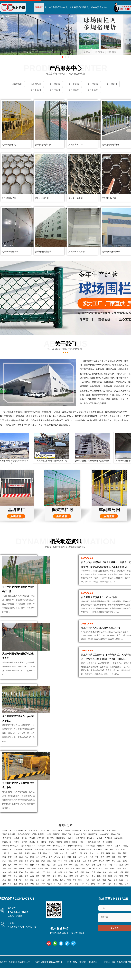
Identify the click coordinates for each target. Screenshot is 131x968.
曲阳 (10, 880)
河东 (119, 857)
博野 (26, 880)
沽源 (104, 880)
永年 (26, 872)
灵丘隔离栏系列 (60, 11)
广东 (123, 849)
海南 (15, 853)
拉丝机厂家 (6, 830)
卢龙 (84, 868)
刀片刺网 (108, 838)
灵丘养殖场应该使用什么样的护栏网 (99, 597)
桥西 (89, 861)
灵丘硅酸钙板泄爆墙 (111, 251)
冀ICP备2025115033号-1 (52, 962)
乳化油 (86, 830)
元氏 (43, 865)
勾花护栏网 (80, 838)
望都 (121, 876)
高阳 (104, 876)
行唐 (4, 865)
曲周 (60, 872)
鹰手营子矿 (51, 884)
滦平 (71, 884)
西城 (26, 857)
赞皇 (26, 865)
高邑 (15, 865)
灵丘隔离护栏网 (75, 145)
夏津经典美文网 (98, 830)
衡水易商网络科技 (124, 962)
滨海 (54, 861)
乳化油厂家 (44, 830)
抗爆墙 (117, 846)
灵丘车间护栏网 (9, 145)
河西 (125, 857)
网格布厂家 (66, 834)
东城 (21, 857)
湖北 (39, 853)
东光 (126, 884)
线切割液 (28, 849)
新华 (95, 861)
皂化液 (62, 849)
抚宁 (78, 868)
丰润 (115, 865)
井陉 (113, 861)
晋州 (65, 865)
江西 (56, 853)
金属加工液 (76, 830)
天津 (119, 853)
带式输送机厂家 (23, 834)
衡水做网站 (97, 849)
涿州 (37, 880)
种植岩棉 (100, 846)
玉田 (15, 868)
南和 (115, 872)
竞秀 (54, 876)
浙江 (15, 857)
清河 (26, 876)
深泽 (21, 865)
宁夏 (80, 853)
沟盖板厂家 (6, 842)
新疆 (125, 853)
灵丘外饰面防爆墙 (10, 251)
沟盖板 (16, 838)
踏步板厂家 (115, 834)
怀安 (126, 880)
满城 (65, 876)
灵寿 (10, 865)
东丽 (21, 861)
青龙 (67, 868)
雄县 (32, 880)
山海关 (53, 868)
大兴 (86, 857)
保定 (49, 876)
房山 (63, 857)
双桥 (37, 884)
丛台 (100, 868)
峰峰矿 (112, 868)
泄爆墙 (59, 842)
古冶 (99, 865)
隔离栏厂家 (92, 834)
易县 (4, 880)
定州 (43, 880)
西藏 (4, 857)
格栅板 (51, 842)
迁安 (34, 868)
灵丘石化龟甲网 (42, 198)
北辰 (37, 861)
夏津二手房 (111, 830)
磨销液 (67, 830)
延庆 (108, 857)
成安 (124, 868)
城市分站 (5, 16)
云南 (10, 857)
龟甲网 (24, 838)
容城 (110, 876)
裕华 (108, 861)
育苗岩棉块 (90, 846)
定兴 (93, 876)
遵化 (28, 868)
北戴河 (60, 868)
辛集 (54, 865)
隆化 (76, 884)
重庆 (106, 849)
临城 (88, 872)
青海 (86, 853)
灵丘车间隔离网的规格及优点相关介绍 (100, 627)
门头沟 (57, 857)
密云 (102, 857)
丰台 (37, 857)
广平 (43, 872)
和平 (113, 857)
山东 (91, 853)
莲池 (60, 876)
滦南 (127, 865)
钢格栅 (43, 842)
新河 (4, 876)
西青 (26, 861)
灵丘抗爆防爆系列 (81, 11)
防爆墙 (75, 842)
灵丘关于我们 (50, 11)
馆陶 (49, 872)
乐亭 (4, 868)
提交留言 (115, 928)
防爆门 (125, 846)
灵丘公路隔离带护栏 (111, 145)
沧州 (98, 884)
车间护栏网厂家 (53, 834)
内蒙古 (73, 853)
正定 (119, 861)
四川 (113, 853)
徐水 (88, 876)
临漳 (119, 868)
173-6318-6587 (18, 911)
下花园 (86, 880)
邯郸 (89, 868)
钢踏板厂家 (104, 834)
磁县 (15, 872)
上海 (97, 853)
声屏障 (32, 838)
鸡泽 (37, 872)
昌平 (80, 857)
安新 (127, 876)
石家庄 (77, 861)
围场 (93, 884)
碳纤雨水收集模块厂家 (56, 846)
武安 (65, 872)
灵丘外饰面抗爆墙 (76, 251)
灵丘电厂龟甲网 (109, 198)
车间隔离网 (61, 838)
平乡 (15, 876)
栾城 (125, 861)
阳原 (121, 880)
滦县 (121, 865)
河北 (21, 853)
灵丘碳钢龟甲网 (9, 198)
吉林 (61, 853)
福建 (112, 849)
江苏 (50, 853)
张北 (93, 880)
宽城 (87, 884)
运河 (110, 884)
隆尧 (104, 872)
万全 (4, 884)
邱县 (32, 872)
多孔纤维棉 (107, 842)
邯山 (95, 868)
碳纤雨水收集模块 (28, 846)
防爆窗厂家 (6, 849)
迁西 (10, 868)
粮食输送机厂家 (79, 834)
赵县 (49, 865)
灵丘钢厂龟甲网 (75, 198)
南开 (4, 861)
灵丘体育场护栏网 (43, 145)
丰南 (110, 865)
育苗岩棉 (41, 846)
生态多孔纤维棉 (94, 842)
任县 (110, 872)
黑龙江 (27, 853)
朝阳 (32, 857)
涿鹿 (15, 884)
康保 (98, 880)
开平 (104, 865)
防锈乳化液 (39, 849)
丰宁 (82, 884)
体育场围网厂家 (20, 830)
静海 (65, 861)
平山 (37, 865)
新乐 (71, 865)
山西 (102, 853)
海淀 (50, 857)
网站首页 (39, 7)
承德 (32, 884)
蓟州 (71, 861)
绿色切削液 (71, 849)
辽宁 (67, 853)
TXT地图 (82, 962)
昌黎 (72, 868)
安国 (49, 880)
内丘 (93, 872)
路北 (93, 865)
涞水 (76, 876)
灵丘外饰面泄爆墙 (43, 251)
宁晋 (121, 872)
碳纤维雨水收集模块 (10, 846)
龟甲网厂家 (6, 838)
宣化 (80, 880)
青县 (121, 884)
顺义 (74, 857)
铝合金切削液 (57, 830)
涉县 (10, 872)
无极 (32, 865)
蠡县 (15, 880)
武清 (43, 861)
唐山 (82, 865)
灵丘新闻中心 (92, 11)
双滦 (43, 884)
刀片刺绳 (50, 838)
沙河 (43, 876)
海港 (47, 868)
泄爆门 (67, 842)
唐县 (99, 876)
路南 (88, 865)
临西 (32, 876)
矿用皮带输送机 (38, 834)
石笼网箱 (40, 838)
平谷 (97, 857)
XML (75, 962)
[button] (62, 57)
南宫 (37, 876)
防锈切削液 (18, 849)
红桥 (15, 861)
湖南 (45, 853)
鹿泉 (76, 865)
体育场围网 (118, 838)
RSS (69, 962)
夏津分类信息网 (8, 834)
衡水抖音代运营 (85, 849)
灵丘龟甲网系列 (71, 11)
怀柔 (91, 857)
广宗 (10, 876)
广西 (4, 853)
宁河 (60, 861)
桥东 (76, 872)
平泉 (65, 884)
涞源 (115, 876)
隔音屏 (70, 838)
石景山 (44, 857)
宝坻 (49, 861)
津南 (32, 861)
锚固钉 (16, 842)
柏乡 (99, 872)
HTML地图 (93, 962)
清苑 (71, 876)
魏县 (54, 872)
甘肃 (117, 849)
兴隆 (59, 884)
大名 (4, 872)
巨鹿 (127, 872)
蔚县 (115, 880)
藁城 (60, 865)
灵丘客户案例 (102, 11)
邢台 (71, 872)
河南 (34, 853)
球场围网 (90, 838)
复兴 (106, 868)
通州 (69, 857)
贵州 (10, 853)
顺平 (21, 880)
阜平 (82, 876)
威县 (21, 876)
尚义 (110, 880)
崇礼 (26, 884)
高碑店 (55, 880)
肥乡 (21, 872)
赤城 (21, 884)
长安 (84, 861)
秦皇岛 (40, 868)
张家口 (62, 880)
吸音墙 (99, 838)
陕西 (108, 853)
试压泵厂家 (33, 830)
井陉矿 (101, 861)
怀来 (10, 884)
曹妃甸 (21, 868)
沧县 (115, 884)
